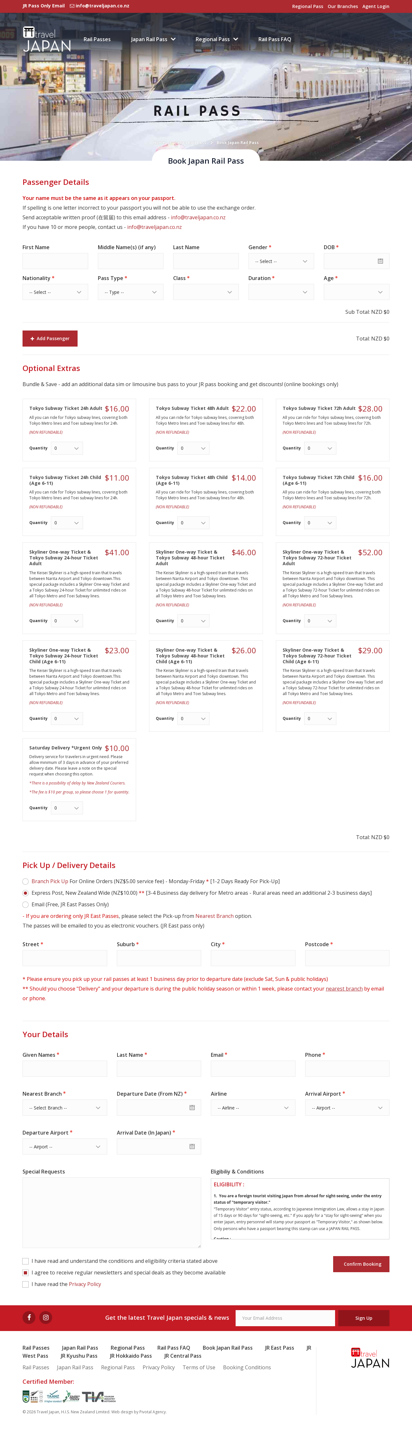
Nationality (37, 278)
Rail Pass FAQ (274, 39)
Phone (313, 1054)
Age (329, 278)
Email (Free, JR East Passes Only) (70, 904)
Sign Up (363, 1318)
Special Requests (44, 1171)
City (216, 944)
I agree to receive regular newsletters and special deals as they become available (129, 1272)
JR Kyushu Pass (79, 1355)
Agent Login (375, 6)
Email (217, 1054)
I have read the (66, 1284)
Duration (259, 278)
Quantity (38, 448)
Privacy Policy (85, 1284)
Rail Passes (97, 39)
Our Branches (343, 6)
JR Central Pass (182, 1355)
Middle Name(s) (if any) (127, 247)
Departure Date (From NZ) (150, 1093)
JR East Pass (279, 1347)
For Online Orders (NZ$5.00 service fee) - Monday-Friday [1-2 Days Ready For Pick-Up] (156, 881)
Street (31, 944)
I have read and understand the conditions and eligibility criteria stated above (125, 1260)
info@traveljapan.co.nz (198, 217)
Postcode (317, 944)
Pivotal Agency (152, 1412)
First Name (36, 247)
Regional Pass (307, 6)
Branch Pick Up (50, 881)
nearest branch (344, 988)
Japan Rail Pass (149, 39)
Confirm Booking (361, 1264)
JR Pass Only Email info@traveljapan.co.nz (76, 6)
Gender (257, 247)
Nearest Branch (214, 915)
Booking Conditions (247, 1367)
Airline (219, 1093)
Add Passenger (50, 338)
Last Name (186, 247)
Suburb (126, 944)
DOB (329, 247)
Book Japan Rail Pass (228, 1347)
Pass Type (110, 278)
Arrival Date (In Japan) (144, 1132)
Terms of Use (199, 1367)
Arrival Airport (323, 1093)
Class (179, 278)
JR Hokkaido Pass (131, 1355)
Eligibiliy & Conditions (237, 1171)
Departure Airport (46, 1132)
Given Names (39, 1054)
